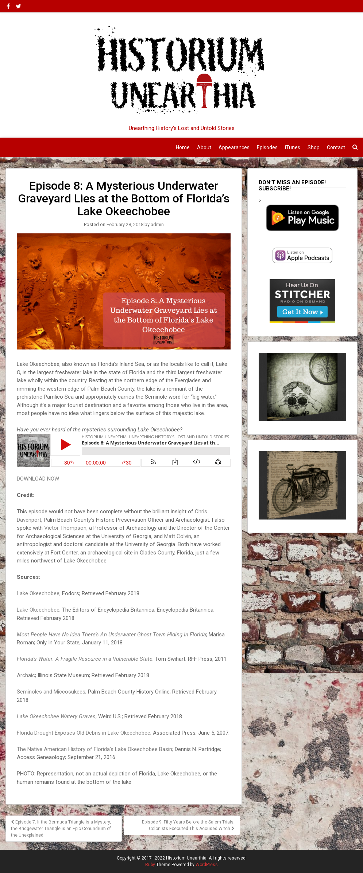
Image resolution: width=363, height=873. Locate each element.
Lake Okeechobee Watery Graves (56, 716)
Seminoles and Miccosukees (51, 691)
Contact (336, 147)
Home (183, 147)
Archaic (26, 675)
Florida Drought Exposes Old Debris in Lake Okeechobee (83, 733)
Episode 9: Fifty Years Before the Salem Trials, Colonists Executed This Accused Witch (188, 825)
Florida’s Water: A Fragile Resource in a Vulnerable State (84, 659)
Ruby (150, 864)
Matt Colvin (177, 536)
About (204, 147)
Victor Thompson (65, 528)
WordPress (207, 864)
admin (157, 224)
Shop (314, 147)
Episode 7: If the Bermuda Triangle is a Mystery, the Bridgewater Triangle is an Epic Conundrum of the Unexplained (61, 828)
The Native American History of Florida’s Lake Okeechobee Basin (94, 749)
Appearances (234, 147)
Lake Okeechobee (38, 593)
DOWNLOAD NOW (38, 478)
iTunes (292, 147)
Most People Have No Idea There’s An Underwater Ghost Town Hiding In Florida (111, 634)
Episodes (267, 147)
